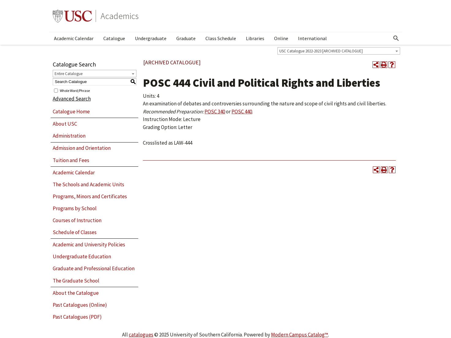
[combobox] (338, 51)
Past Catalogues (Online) (80, 305)
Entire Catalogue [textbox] (68, 73)
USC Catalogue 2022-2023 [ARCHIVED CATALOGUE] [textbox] (321, 51)
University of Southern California (72, 16)
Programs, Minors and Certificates (90, 196)
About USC (65, 123)
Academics (120, 15)
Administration (69, 135)
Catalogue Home (71, 111)
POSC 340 (214, 111)
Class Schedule (220, 38)
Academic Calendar (74, 38)
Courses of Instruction (77, 220)
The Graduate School (76, 280)
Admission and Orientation (82, 148)
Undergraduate (150, 38)
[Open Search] (396, 38)
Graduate (186, 38)
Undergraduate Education (82, 256)
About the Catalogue (76, 293)
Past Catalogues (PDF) (77, 316)
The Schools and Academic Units (88, 184)
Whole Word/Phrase (75, 90)
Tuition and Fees (71, 160)
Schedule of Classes (75, 232)
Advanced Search (72, 98)
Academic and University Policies (89, 244)
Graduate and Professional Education (94, 268)
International (312, 38)
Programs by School (75, 208)
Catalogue (114, 38)
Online (281, 38)
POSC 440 (241, 111)
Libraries (255, 38)
